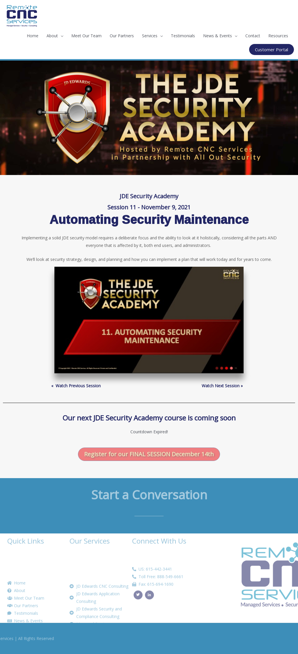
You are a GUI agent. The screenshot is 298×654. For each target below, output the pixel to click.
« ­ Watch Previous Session (76, 385)
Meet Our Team (86, 35)
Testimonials (183, 35)
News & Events (217, 35)
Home (32, 35)
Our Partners (122, 35)
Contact (252, 35)
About (52, 35)
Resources (278, 35)
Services (149, 35)
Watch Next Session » (222, 385)
